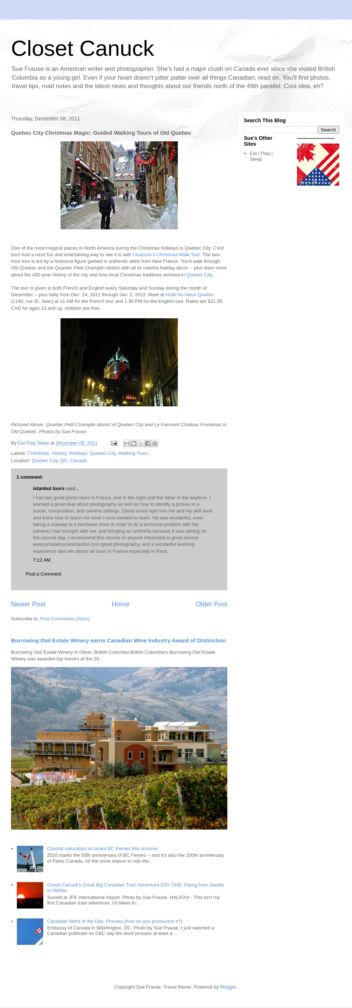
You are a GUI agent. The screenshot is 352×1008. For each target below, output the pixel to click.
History (59, 453)
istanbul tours (49, 488)
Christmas (39, 453)
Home (121, 604)
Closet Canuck (82, 48)
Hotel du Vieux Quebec (189, 294)
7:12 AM (42, 560)
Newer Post (28, 604)
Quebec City (199, 275)
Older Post (211, 604)
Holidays (78, 453)
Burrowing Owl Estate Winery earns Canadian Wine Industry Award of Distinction (118, 640)
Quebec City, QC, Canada (59, 460)
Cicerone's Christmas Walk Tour (166, 254)
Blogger (228, 987)
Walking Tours (133, 453)
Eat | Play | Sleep (261, 156)
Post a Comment (43, 574)
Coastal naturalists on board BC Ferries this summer (102, 848)
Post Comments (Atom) (65, 618)
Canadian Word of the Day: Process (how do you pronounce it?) (114, 921)
